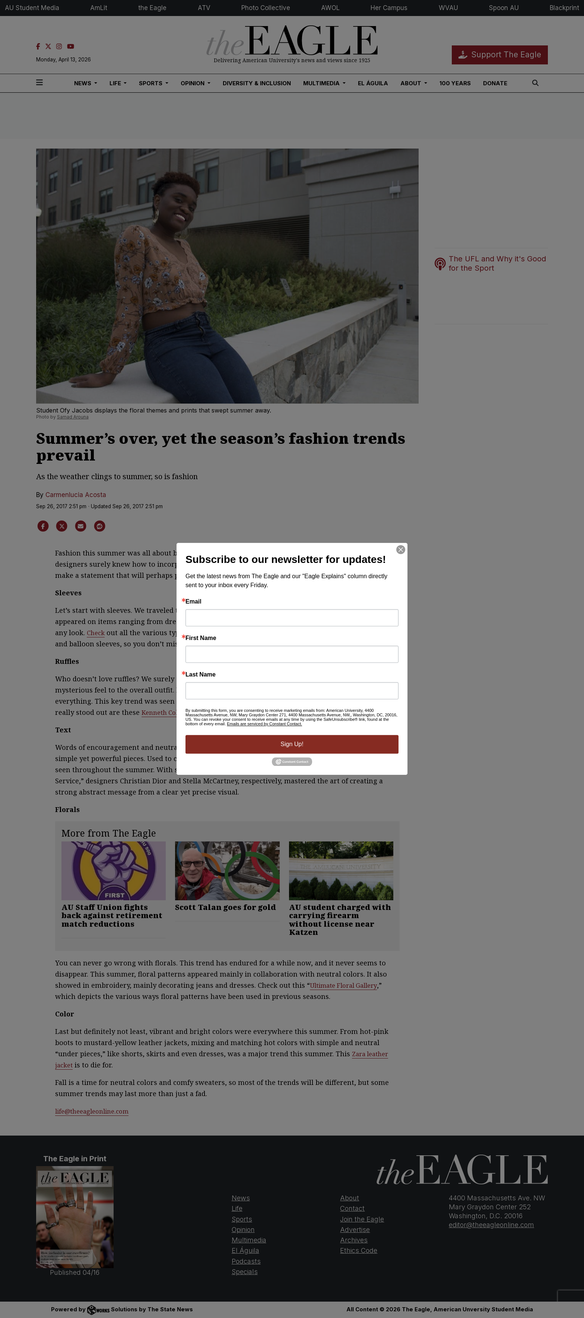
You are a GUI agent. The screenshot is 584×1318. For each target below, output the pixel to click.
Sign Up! (291, 744)
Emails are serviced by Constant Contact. (264, 724)
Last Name (200, 675)
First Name (200, 638)
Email (193, 602)
